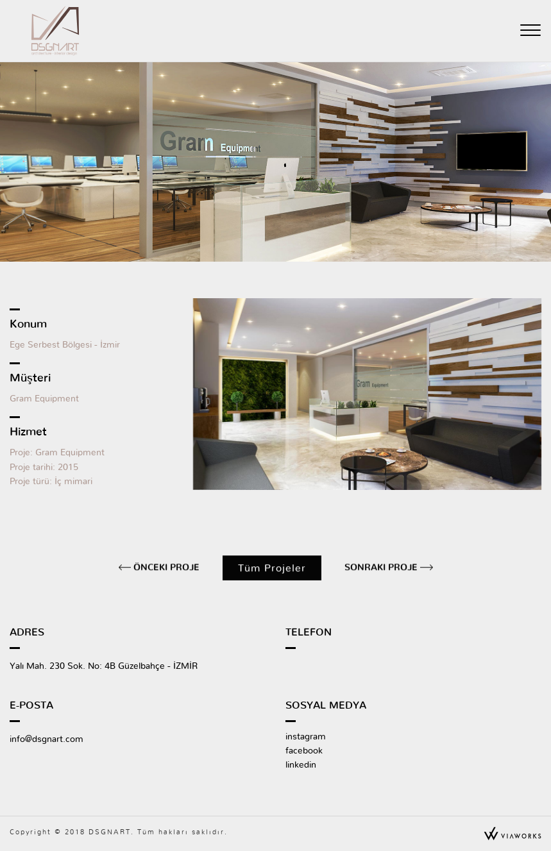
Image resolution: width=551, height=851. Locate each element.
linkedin (300, 765)
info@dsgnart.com (46, 739)
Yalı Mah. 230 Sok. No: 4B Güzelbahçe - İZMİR (104, 666)
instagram (305, 736)
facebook (304, 750)
